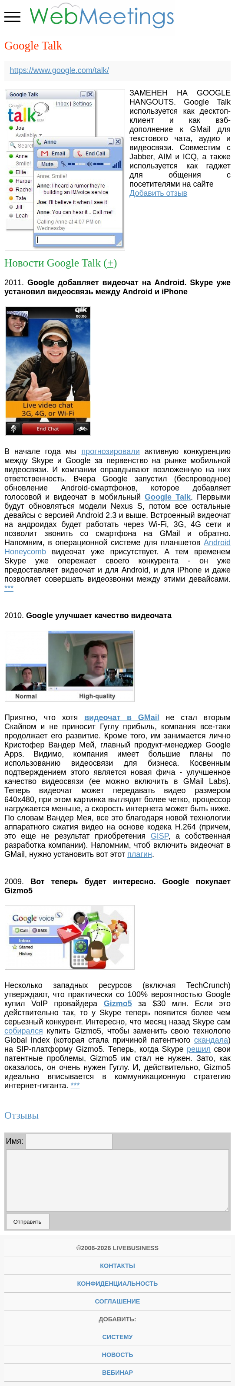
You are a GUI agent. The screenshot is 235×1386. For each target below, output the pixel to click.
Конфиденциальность (117, 1283)
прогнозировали (110, 451)
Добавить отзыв (158, 193)
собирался (23, 1031)
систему (117, 1336)
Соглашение (117, 1301)
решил (199, 1049)
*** (8, 588)
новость (117, 1354)
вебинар (117, 1372)
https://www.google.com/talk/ (59, 70)
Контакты (117, 1265)
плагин (139, 854)
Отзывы (21, 1115)
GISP (160, 836)
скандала (211, 1040)
